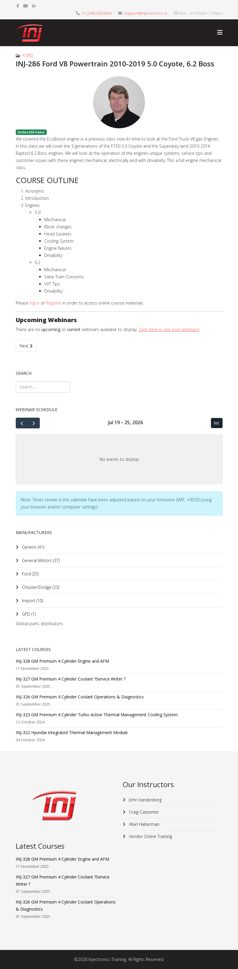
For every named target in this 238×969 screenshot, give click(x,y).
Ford (28, 55)
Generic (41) (32, 547)
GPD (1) (28, 614)
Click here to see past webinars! (169, 329)
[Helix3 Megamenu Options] (220, 32)
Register (53, 303)
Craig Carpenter (143, 812)
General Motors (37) (40, 560)
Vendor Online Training (150, 836)
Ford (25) (30, 574)
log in (34, 303)
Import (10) (32, 600)
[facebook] (17, 6)
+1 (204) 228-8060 (96, 13)
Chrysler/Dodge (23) (40, 587)
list (216, 423)
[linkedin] (34, 6)
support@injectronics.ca (145, 13)
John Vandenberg (145, 800)
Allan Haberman (144, 824)
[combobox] (43, 387)
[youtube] (25, 6)
